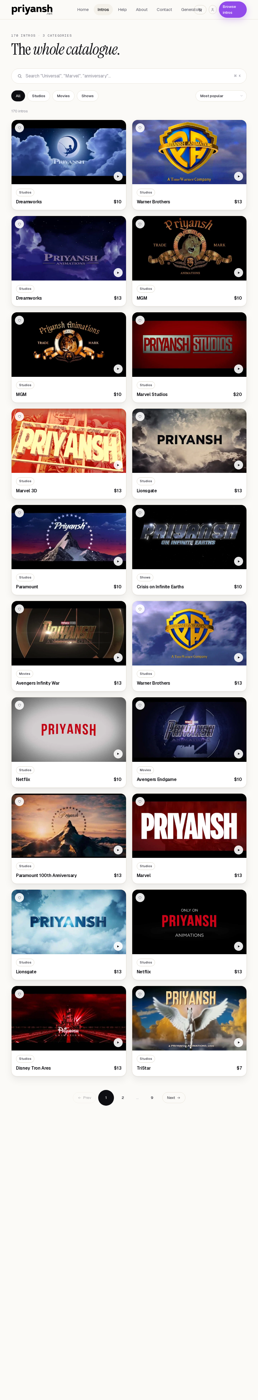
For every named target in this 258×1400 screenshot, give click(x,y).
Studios (38, 95)
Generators (191, 9)
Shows (88, 95)
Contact (164, 9)
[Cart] (200, 9)
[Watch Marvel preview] (238, 849)
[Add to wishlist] (19, 127)
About (142, 9)
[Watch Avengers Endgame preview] (238, 753)
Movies (63, 95)
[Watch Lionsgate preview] (238, 464)
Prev (84, 1097)
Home (83, 9)
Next (174, 1097)
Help (122, 9)
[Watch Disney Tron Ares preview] (118, 1042)
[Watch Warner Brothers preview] (238, 176)
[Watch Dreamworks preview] (118, 176)
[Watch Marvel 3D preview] (118, 464)
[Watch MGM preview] (238, 272)
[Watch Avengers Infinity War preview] (118, 657)
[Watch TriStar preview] (238, 1042)
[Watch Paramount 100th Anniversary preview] (118, 849)
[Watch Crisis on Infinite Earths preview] (238, 561)
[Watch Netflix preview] (118, 753)
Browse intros (229, 9)
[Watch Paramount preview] (118, 561)
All (18, 95)
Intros (103, 9)
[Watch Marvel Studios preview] (238, 368)
